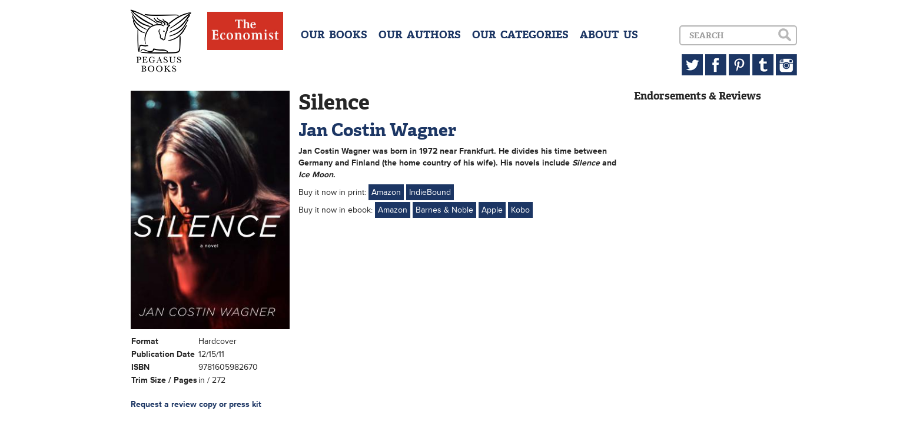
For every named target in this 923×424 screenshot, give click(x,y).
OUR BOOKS (334, 35)
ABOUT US (609, 35)
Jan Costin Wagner (377, 129)
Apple (492, 210)
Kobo (520, 210)
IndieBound (430, 192)
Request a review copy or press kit (196, 404)
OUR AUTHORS (420, 35)
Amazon (386, 192)
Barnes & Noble (444, 210)
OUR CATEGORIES (520, 35)
